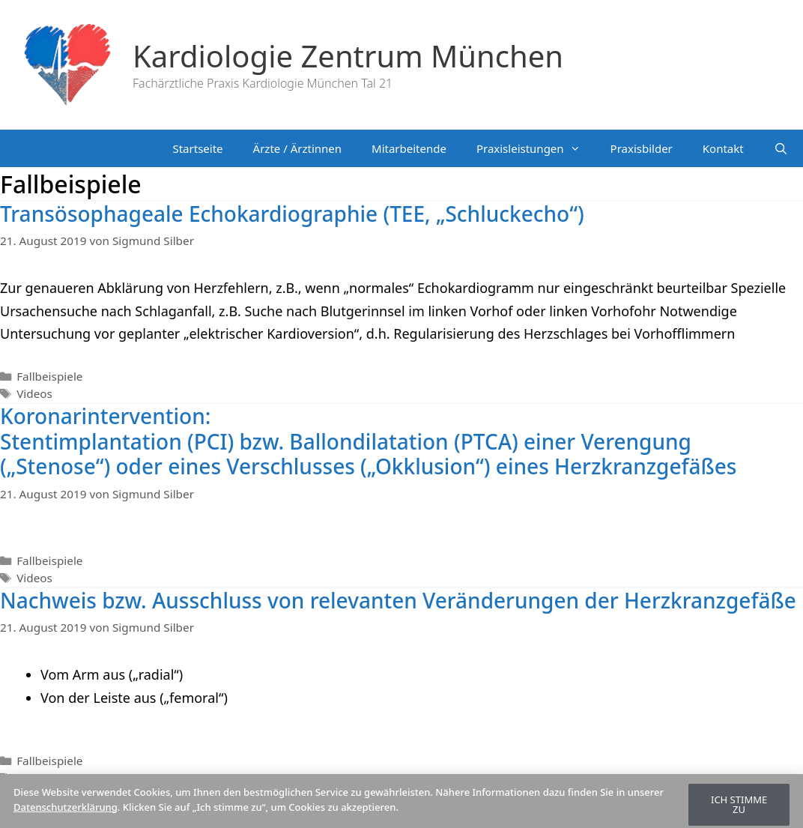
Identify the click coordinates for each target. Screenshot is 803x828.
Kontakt (723, 148)
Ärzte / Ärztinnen (297, 148)
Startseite (197, 148)
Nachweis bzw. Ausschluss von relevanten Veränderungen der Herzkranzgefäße (398, 600)
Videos (34, 393)
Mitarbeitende (409, 148)
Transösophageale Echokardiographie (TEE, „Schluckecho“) (292, 213)
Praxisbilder (641, 148)
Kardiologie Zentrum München (348, 55)
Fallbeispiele (49, 376)
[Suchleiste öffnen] (781, 148)
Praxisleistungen (536, 148)
